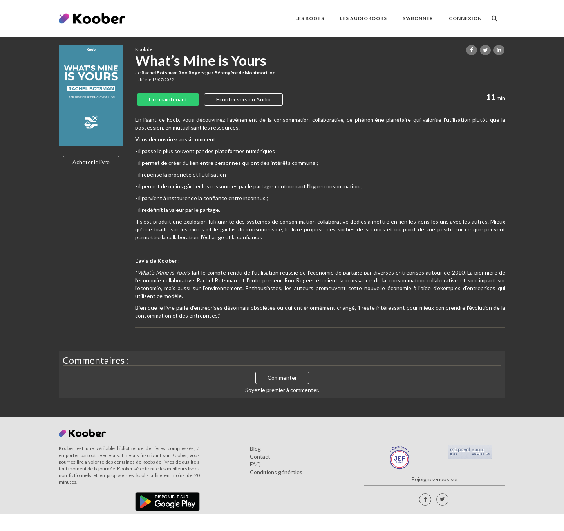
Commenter (282, 377)
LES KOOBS (309, 18)
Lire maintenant (168, 99)
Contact (260, 456)
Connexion (465, 18)
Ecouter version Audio (243, 99)
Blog (255, 448)
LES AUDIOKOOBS (363, 18)
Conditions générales (276, 472)
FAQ (255, 464)
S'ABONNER (418, 18)
